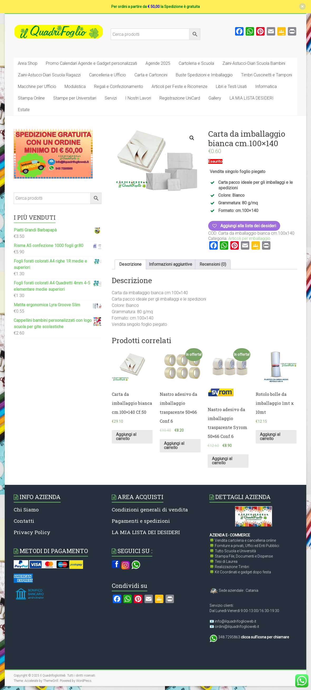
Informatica (266, 86)
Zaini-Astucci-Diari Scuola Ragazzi (49, 74)
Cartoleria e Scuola (196, 63)
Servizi (111, 98)
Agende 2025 (157, 63)
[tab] (130, 264)
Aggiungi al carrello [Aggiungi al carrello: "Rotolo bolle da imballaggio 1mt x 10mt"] (270, 436)
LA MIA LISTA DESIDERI (252, 98)
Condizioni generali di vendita (150, 509)
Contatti (24, 521)
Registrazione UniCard (179, 98)
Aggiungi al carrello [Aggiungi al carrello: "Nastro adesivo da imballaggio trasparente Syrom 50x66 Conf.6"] (222, 460)
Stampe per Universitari (74, 98)
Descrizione (130, 264)
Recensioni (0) (213, 264)
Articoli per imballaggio (249, 238)
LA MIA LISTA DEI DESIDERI (146, 532)
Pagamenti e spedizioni (141, 521)
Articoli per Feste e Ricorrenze (179, 86)
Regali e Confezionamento (118, 86)
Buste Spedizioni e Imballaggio (204, 74)
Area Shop (27, 63)
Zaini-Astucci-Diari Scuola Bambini (253, 63)
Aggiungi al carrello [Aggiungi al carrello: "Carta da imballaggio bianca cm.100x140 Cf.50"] (126, 436)
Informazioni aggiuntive (170, 264)
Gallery (214, 98)
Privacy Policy (32, 532)
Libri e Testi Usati (231, 86)
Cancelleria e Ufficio (107, 74)
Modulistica (75, 86)
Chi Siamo (26, 509)
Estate (24, 109)
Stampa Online (31, 98)
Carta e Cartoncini (150, 74)
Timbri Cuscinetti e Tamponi (266, 74)
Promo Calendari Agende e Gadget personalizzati (91, 63)
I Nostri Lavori (138, 98)
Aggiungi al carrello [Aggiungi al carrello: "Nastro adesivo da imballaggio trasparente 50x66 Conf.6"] (174, 445)
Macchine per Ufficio (37, 86)
